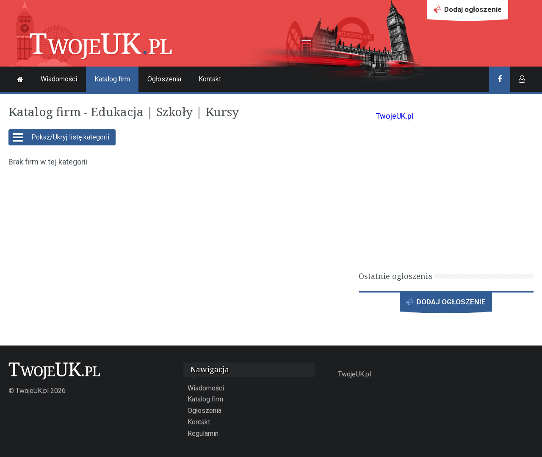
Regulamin (203, 433)
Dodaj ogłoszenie (467, 11)
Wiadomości (59, 79)
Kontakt (210, 79)
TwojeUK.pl (394, 115)
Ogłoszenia (164, 79)
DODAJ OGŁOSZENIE (446, 304)
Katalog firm (112, 79)
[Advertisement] (179, 235)
